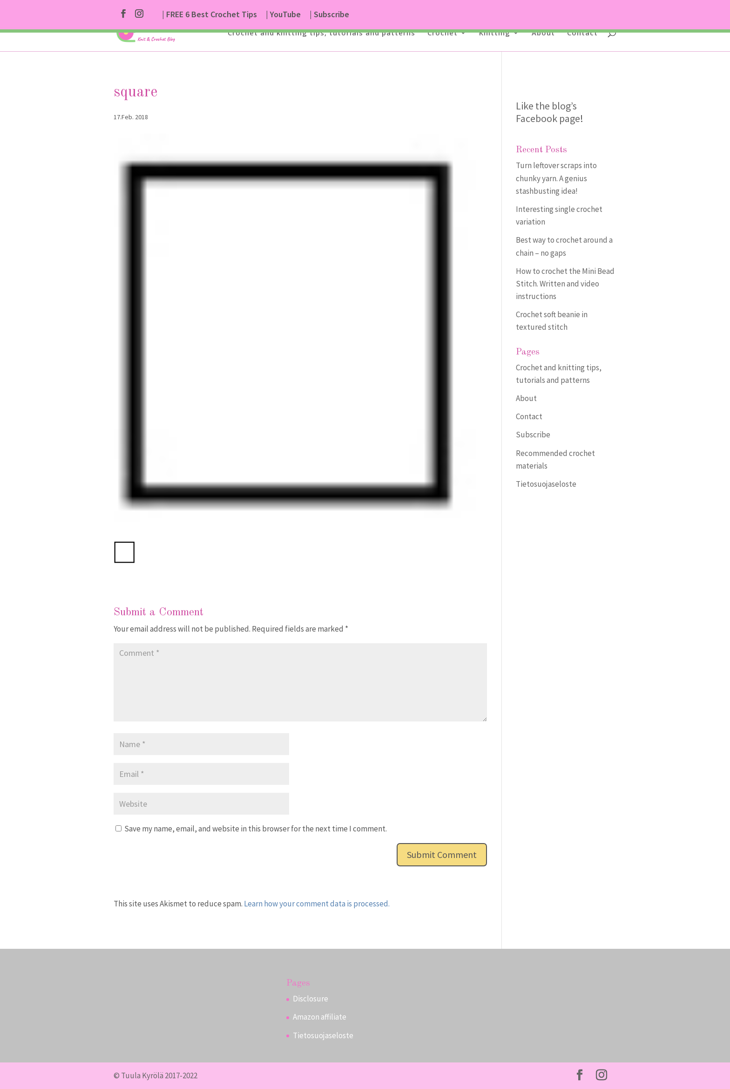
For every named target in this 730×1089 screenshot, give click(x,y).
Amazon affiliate (319, 1017)
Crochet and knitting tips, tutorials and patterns (321, 33)
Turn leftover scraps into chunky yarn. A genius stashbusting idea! (556, 178)
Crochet (442, 33)
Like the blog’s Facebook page (548, 112)
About (543, 33)
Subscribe (533, 434)
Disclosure (310, 999)
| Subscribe (329, 15)
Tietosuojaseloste (546, 484)
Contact (582, 33)
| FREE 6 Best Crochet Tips (209, 15)
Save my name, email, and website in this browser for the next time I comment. (255, 829)
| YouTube (283, 15)
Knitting (494, 33)
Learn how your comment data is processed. (317, 903)
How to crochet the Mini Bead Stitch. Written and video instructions (565, 283)
